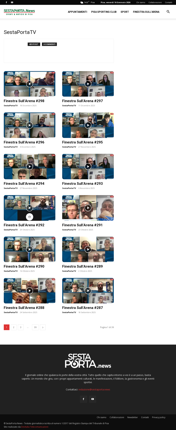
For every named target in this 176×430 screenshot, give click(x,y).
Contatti (168, 2)
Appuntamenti (77, 12)
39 (35, 327)
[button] (168, 12)
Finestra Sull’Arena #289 (82, 266)
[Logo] (19, 11)
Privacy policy (158, 417)
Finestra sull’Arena (146, 12)
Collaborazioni (155, 2)
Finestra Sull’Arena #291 (82, 225)
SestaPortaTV (11, 105)
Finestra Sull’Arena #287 (82, 308)
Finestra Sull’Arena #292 (24, 225)
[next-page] (43, 327)
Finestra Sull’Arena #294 (24, 184)
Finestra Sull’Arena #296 (24, 142)
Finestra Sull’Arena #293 (82, 184)
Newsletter (132, 417)
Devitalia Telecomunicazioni (34, 426)
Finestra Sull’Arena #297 (82, 101)
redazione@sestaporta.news (94, 389)
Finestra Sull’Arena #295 (82, 142)
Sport (125, 12)
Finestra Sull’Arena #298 (24, 101)
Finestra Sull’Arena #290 (24, 266)
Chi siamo (140, 2)
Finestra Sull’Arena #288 (24, 308)
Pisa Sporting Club (104, 12)
